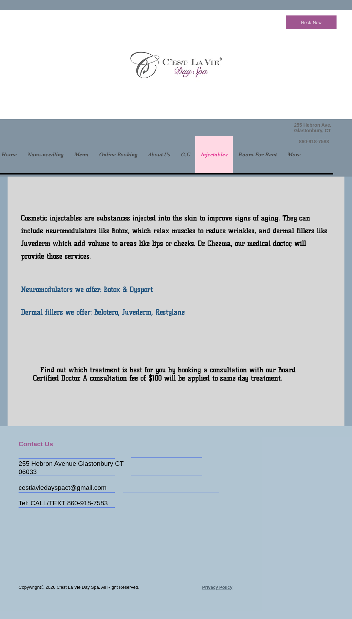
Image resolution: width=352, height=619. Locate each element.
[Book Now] (311, 22)
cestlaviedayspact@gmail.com (63, 487)
